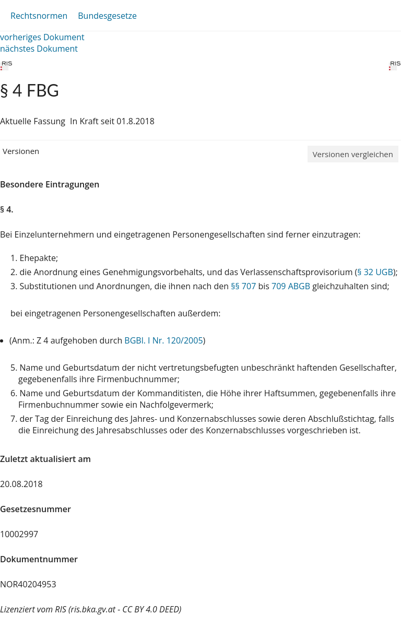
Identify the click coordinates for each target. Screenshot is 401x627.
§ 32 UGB (375, 272)
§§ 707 (243, 286)
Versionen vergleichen (353, 154)
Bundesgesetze (107, 15)
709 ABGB (291, 286)
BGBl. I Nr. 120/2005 (163, 340)
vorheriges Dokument (42, 37)
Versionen (21, 151)
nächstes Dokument (39, 48)
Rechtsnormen (38, 15)
